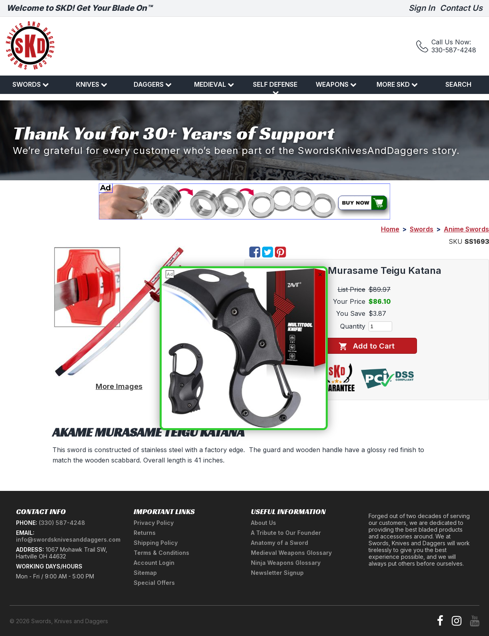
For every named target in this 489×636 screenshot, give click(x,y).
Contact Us (461, 8)
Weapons (336, 84)
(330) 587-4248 (62, 522)
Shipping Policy (156, 542)
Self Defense (275, 88)
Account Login (154, 562)
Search (458, 84)
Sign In (422, 8)
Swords (30, 84)
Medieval (214, 84)
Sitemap (145, 572)
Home (390, 229)
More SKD (397, 84)
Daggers (153, 84)
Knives (91, 84)
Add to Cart (367, 346)
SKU (456, 241)
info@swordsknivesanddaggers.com (68, 539)
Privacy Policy (154, 522)
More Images (119, 386)
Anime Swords (466, 229)
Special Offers (154, 582)
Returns (145, 532)
